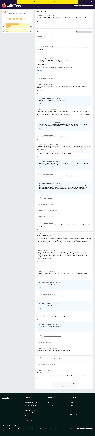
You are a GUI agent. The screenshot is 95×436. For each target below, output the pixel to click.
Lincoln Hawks (47, 315)
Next (74, 383)
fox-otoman (46, 364)
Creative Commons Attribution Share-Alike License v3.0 (48, 428)
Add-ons (27, 397)
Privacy (3, 425)
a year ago (57, 57)
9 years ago (52, 15)
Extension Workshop (30, 405)
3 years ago (51, 216)
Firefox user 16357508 (49, 210)
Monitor (72, 407)
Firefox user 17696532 (49, 57)
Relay (72, 405)
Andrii (45, 84)
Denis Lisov (22, 13)
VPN (71, 402)
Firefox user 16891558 (49, 348)
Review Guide (29, 420)
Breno (45, 174)
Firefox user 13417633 (49, 358)
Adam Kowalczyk (13, 13)
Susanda (46, 36)
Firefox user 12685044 (49, 234)
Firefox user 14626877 (49, 109)
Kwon (45, 78)
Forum (26, 415)
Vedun (45, 342)
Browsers (73, 400)
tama (45, 370)
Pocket (72, 410)
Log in (92, 1)
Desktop (50, 400)
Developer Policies (30, 410)
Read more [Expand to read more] (39, 70)
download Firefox (56, 1)
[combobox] (83, 5)
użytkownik (46, 250)
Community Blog (29, 413)
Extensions (25, 6)
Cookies (9, 425)
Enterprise (50, 405)
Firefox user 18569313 (49, 144)
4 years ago (58, 234)
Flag (37, 26)
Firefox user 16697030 (49, 336)
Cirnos (45, 135)
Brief (8, 12)
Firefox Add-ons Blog (31, 402)
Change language (74, 428)
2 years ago (50, 78)
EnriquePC (46, 294)
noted (14, 428)
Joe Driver (46, 15)
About (26, 400)
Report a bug (28, 418)
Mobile (49, 402)
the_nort (46, 216)
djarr (45, 198)
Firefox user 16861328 (49, 271)
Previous (55, 383)
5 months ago (52, 36)
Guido (45, 223)
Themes (32, 6)
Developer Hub (29, 407)
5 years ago (58, 336)
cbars (45, 204)
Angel (45, 46)
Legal (14, 425)
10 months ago (50, 46)
